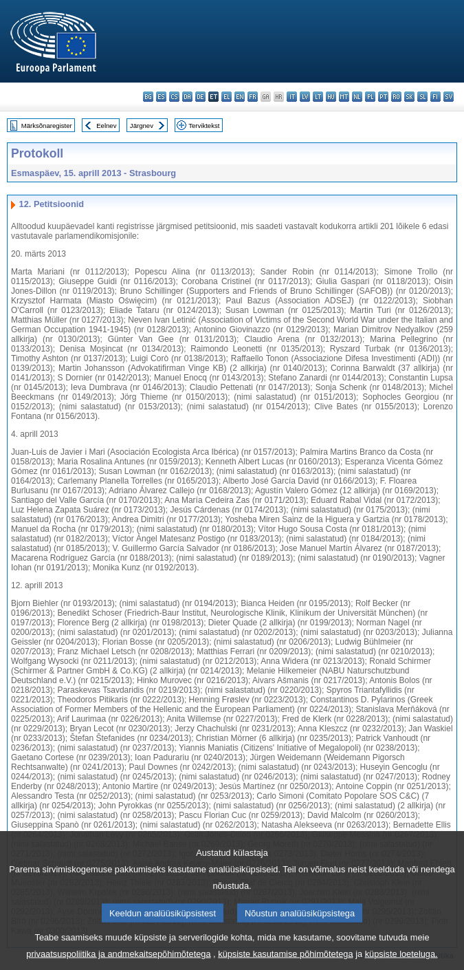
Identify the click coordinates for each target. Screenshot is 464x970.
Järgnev (141, 125)
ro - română (396, 96)
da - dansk (187, 96)
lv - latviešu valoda (305, 96)
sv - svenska (448, 96)
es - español (161, 96)
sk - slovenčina (409, 96)
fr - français (252, 96)
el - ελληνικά (226, 96)
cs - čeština (174, 96)
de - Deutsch (200, 96)
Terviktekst (203, 125)
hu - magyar (331, 96)
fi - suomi (435, 96)
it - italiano (292, 96)
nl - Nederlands (357, 96)
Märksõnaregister (46, 125)
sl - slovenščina (422, 96)
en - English (239, 96)
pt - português (383, 96)
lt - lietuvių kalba (318, 96)
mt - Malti (344, 96)
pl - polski (370, 96)
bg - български (148, 96)
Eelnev (106, 125)
